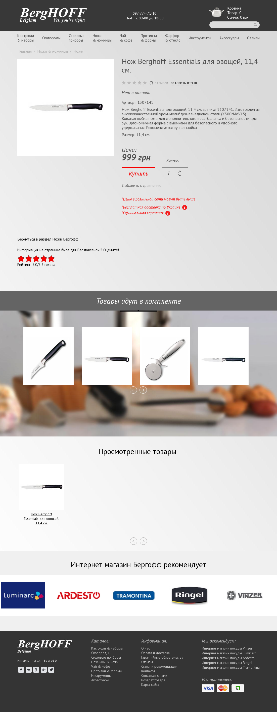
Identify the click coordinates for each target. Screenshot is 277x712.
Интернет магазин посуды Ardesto (228, 658)
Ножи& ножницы (102, 38)
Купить (138, 173)
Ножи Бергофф (65, 239)
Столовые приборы (106, 657)
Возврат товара (153, 680)
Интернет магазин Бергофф (37, 660)
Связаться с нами (154, 675)
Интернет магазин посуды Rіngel (227, 662)
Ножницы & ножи (104, 662)
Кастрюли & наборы (107, 648)
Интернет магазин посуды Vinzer (227, 648)
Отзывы (253, 38)
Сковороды (51, 38)
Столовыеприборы (76, 38)
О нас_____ (149, 648)
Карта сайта (150, 684)
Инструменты (200, 38)
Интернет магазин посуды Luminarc (229, 653)
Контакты (148, 671)
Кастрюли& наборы (25, 38)
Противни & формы (106, 671)
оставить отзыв (184, 83)
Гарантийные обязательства (162, 657)
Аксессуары (229, 38)
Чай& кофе (126, 38)
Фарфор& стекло (172, 38)
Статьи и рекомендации (159, 666)
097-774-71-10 (144, 13)
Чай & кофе (100, 666)
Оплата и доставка (155, 653)
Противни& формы (149, 38)
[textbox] (175, 173)
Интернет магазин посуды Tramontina (231, 667)
